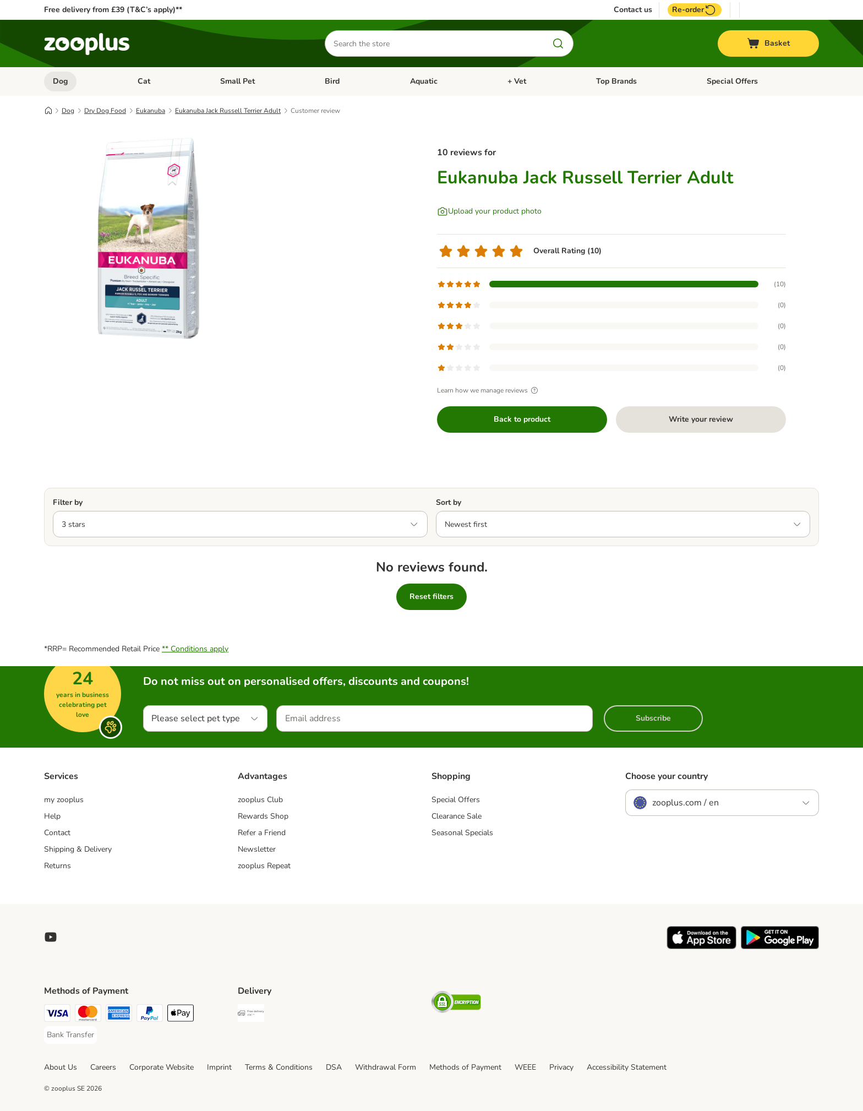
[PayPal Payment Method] (149, 1015)
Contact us (633, 10)
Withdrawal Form (385, 1067)
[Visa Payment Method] (57, 1015)
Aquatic (424, 81)
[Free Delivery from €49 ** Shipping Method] (251, 1015)
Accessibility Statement (627, 1067)
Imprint (219, 1067)
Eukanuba (150, 110)
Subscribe (653, 718)
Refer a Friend (262, 832)
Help (52, 816)
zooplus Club (260, 799)
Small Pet (237, 81)
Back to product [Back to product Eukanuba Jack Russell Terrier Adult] (522, 419)
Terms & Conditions (279, 1067)
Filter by (68, 502)
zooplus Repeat (264, 866)
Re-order (694, 10)
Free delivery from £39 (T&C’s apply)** (113, 9)
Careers (103, 1067)
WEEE (525, 1067)
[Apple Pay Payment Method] (180, 1015)
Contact (57, 832)
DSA (334, 1067)
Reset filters (431, 596)
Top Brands (616, 81)
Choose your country (666, 776)
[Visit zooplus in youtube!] (50, 937)
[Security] (456, 1004)
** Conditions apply (195, 649)
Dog (60, 81)
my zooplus (64, 799)
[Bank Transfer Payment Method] (70, 1035)
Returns (57, 866)
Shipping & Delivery (78, 849)
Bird (332, 81)
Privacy (561, 1067)
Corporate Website (161, 1067)
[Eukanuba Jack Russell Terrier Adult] (148, 238)
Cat (144, 81)
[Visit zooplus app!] (701, 946)
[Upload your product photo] (489, 211)
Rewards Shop (263, 816)
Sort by (448, 502)
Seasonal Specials (462, 832)
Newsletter (257, 849)
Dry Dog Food (105, 110)
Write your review (701, 419)
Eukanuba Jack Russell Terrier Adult (228, 110)
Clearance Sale (457, 816)
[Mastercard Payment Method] (88, 1015)
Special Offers (732, 81)
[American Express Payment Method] (119, 1015)
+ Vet (516, 81)
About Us (60, 1067)
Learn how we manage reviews (489, 390)
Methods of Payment (465, 1067)
